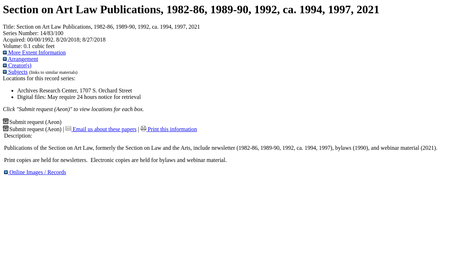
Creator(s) (17, 65)
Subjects (15, 72)
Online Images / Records (35, 172)
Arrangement (20, 59)
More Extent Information (34, 52)
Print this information (169, 129)
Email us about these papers (101, 129)
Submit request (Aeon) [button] (32, 122)
